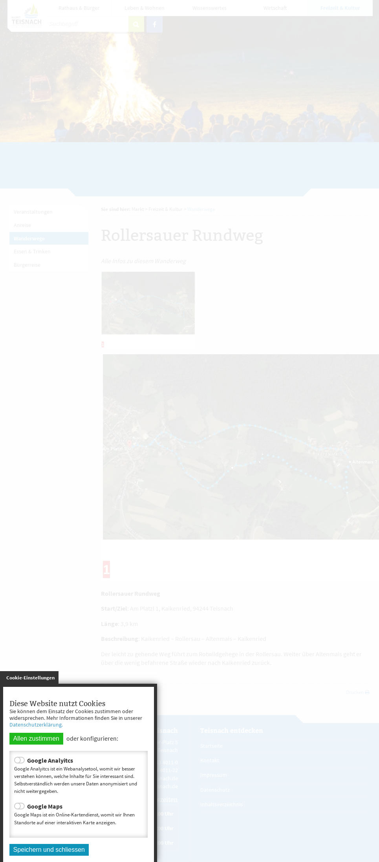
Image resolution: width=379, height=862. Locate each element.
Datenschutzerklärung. (36, 724)
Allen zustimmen (36, 738)
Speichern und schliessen (49, 849)
